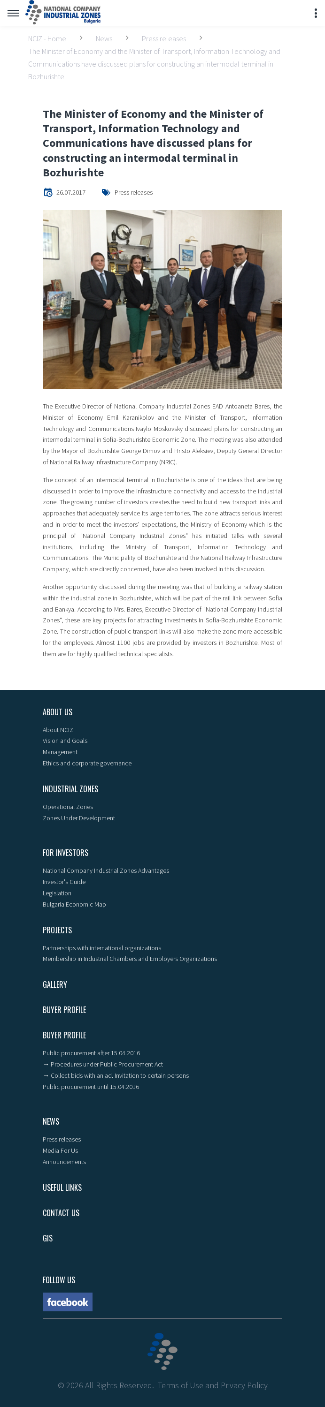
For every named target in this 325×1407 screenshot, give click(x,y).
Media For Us (60, 1150)
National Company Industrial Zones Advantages (106, 870)
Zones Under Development (79, 818)
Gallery (55, 984)
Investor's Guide (64, 881)
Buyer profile (64, 1009)
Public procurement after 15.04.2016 (91, 1053)
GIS (48, 1238)
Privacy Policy (244, 1385)
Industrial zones (70, 788)
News (104, 38)
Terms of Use (180, 1385)
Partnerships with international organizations (102, 948)
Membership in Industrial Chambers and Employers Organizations (130, 958)
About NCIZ (58, 730)
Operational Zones (68, 806)
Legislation (57, 893)
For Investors (65, 852)
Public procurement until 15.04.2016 (91, 1086)
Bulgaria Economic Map (74, 904)
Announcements (64, 1161)
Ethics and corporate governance (87, 763)
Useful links (62, 1187)
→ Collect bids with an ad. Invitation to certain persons (116, 1075)
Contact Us (61, 1212)
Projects (57, 930)
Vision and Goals (65, 740)
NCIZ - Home (47, 38)
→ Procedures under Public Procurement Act (103, 1064)
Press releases (164, 38)
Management (60, 752)
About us (57, 712)
